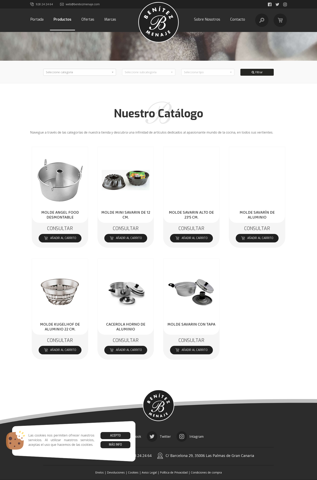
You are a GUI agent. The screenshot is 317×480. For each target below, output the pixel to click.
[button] (79, 72)
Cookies (133, 472)
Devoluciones (116, 472)
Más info (115, 444)
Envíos (99, 472)
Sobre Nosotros (207, 19)
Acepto (115, 435)
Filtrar (257, 72)
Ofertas (87, 19)
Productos (62, 19)
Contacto (237, 19)
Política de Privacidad (174, 472)
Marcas (110, 19)
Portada (36, 19)
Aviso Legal (149, 472)
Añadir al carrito (60, 238)
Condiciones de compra (206, 472)
